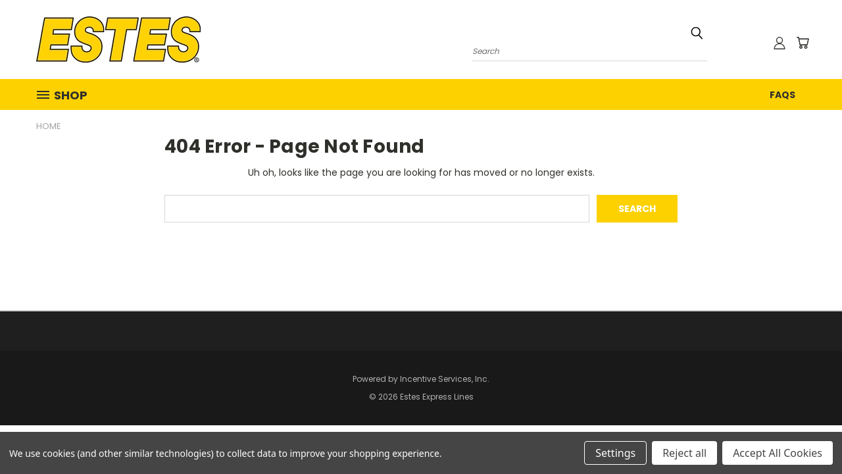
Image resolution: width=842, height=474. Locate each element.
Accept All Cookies (777, 453)
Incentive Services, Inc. (444, 378)
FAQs (782, 94)
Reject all (684, 453)
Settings (615, 453)
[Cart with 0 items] (802, 42)
